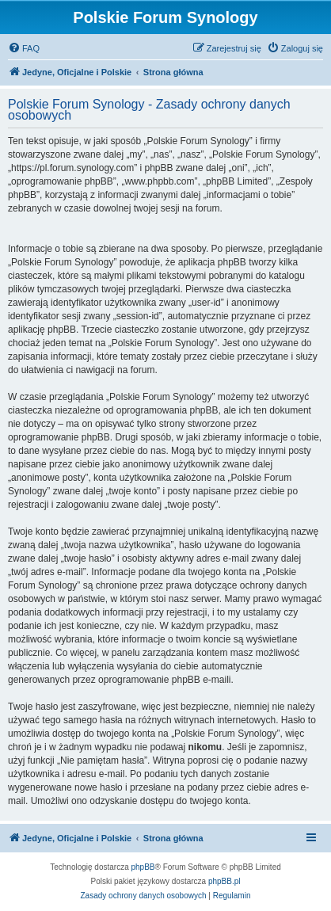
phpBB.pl (224, 881)
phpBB (143, 867)
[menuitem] (24, 48)
